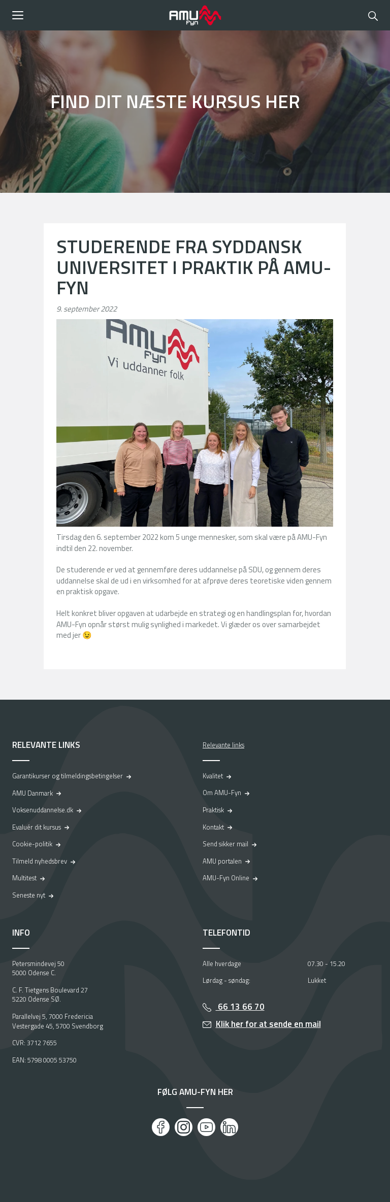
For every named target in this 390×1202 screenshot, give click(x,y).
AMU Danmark (32, 793)
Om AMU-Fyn (222, 792)
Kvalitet (213, 776)
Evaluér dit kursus (36, 827)
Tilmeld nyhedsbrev (39, 861)
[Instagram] (183, 1127)
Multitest (24, 878)
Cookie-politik (32, 844)
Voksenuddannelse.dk (42, 810)
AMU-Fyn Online (226, 878)
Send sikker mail (225, 844)
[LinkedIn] (229, 1127)
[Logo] (195, 15)
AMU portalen (222, 861)
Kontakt (213, 827)
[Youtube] (206, 1127)
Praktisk (213, 810)
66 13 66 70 (240, 1007)
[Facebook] (161, 1127)
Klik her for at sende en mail (268, 1024)
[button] (87, 15)
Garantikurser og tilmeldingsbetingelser (67, 776)
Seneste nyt (28, 895)
